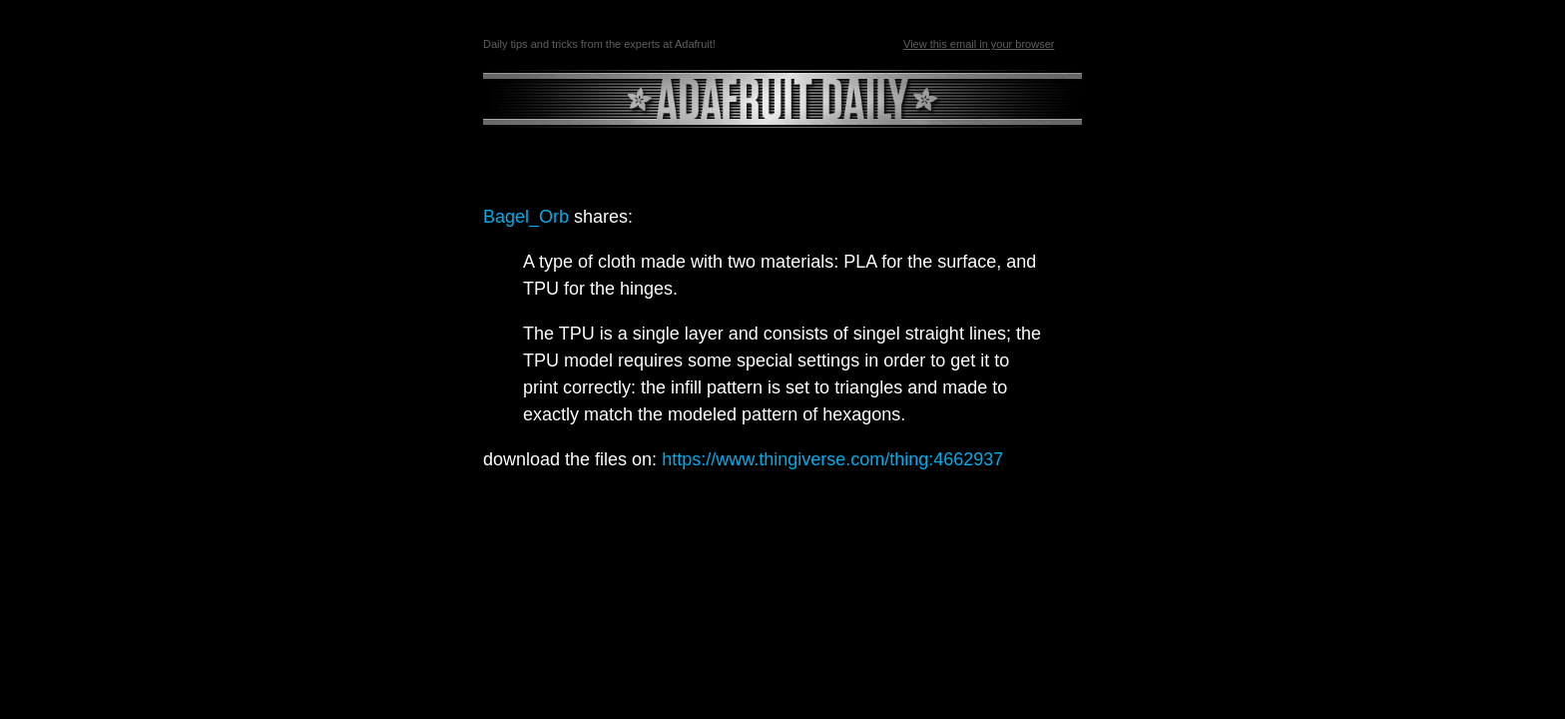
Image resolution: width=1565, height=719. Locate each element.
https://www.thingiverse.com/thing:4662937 (832, 459)
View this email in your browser (978, 44)
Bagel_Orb (526, 217)
